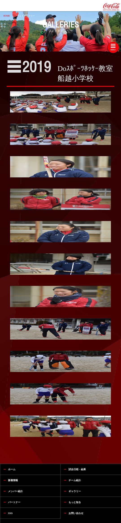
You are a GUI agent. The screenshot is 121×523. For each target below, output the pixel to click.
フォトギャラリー (26, 16)
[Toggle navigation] (113, 47)
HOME (6, 16)
